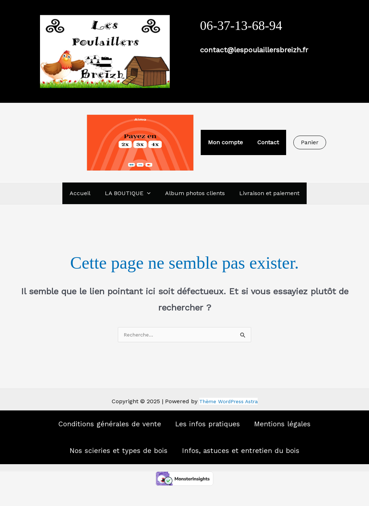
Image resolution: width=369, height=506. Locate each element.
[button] (306, 142)
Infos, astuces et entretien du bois (252, 465)
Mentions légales (302, 429)
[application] (148, 193)
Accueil (84, 193)
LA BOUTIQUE (129, 193)
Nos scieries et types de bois (106, 465)
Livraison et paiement (265, 193)
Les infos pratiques (211, 429)
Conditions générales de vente (92, 429)
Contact (266, 142)
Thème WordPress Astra (228, 402)
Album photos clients (193, 193)
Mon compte (226, 142)
